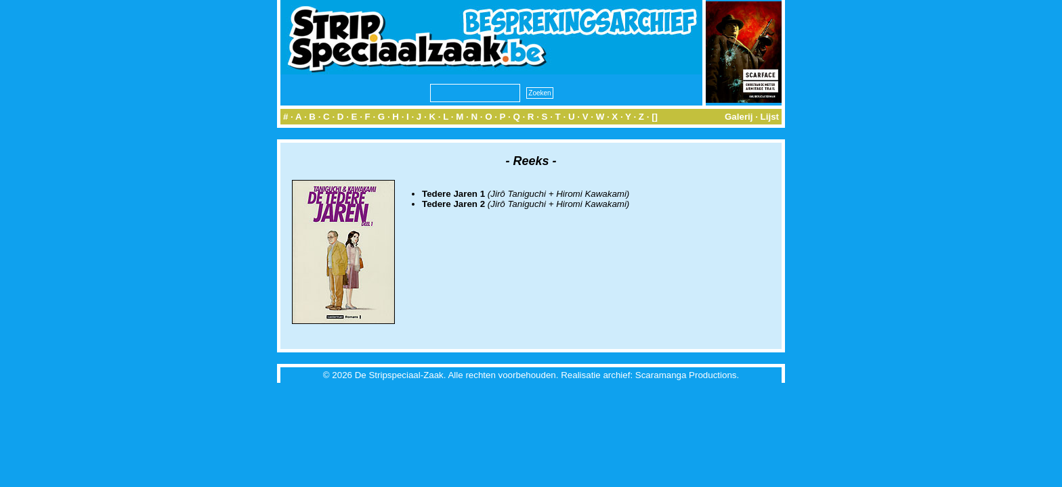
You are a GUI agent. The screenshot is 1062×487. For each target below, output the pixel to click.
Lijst (770, 117)
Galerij (739, 117)
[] (655, 117)
